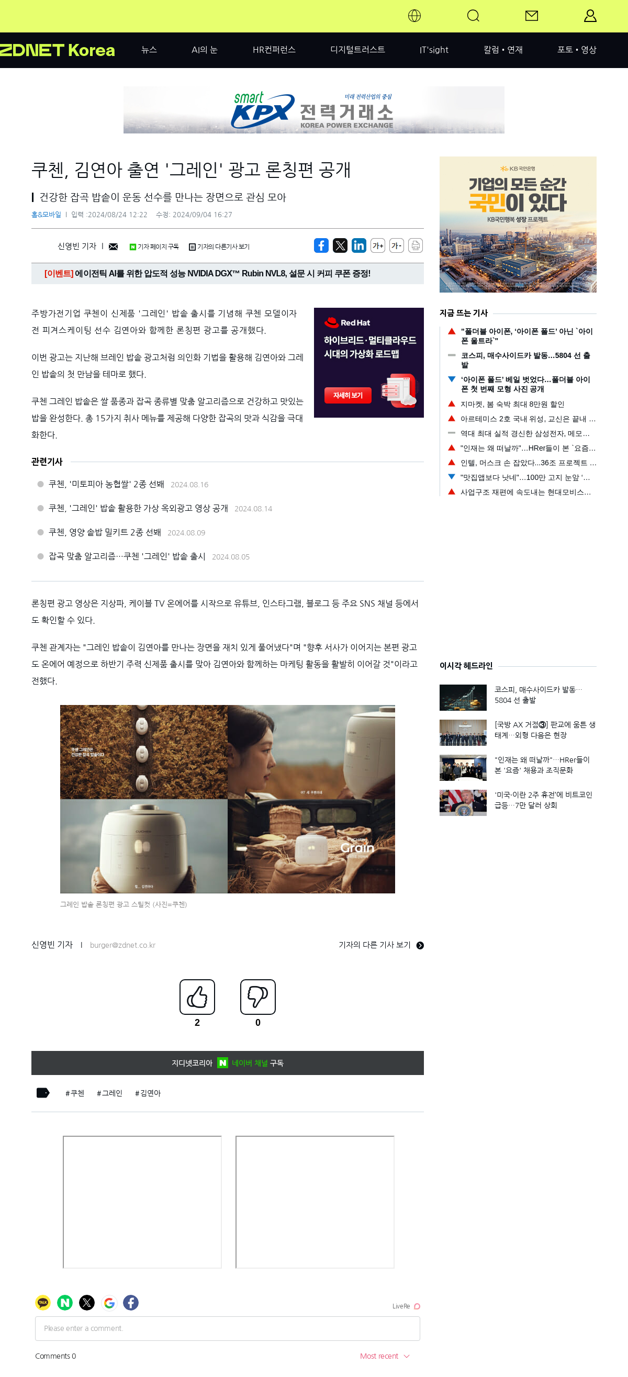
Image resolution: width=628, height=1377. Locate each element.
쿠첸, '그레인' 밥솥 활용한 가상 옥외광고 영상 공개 (138, 508)
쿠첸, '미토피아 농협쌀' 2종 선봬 (106, 484)
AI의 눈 (205, 50)
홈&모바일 (46, 214)
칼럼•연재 (503, 50)
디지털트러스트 (357, 50)
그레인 (112, 1093)
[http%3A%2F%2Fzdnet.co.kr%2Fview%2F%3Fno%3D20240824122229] (359, 245)
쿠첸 (77, 1093)
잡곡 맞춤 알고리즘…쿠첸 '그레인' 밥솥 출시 (127, 556)
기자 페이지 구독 (154, 247)
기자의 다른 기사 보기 (381, 945)
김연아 (150, 1093)
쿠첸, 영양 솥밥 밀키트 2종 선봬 (105, 532)
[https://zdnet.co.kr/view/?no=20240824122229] (321, 245)
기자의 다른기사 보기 (219, 247)
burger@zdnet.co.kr (122, 945)
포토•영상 (577, 50)
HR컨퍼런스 (274, 50)
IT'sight (434, 50)
